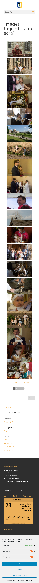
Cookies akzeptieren (19, 564)
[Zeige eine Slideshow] (19, 382)
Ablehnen (19, 569)
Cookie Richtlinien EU (13, 490)
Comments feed (9, 446)
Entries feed (8, 443)
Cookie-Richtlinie (12, 580)
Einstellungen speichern (20, 575)
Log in (6, 439)
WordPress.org (9, 450)
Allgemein (7, 431)
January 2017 (8, 422)
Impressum (21, 580)
